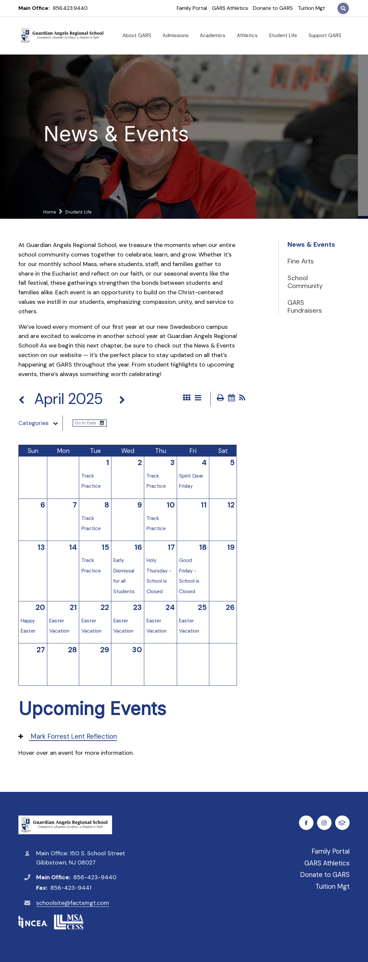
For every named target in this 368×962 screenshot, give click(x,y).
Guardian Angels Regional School (65, 825)
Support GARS (328, 35)
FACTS (342, 822)
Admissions (178, 35)
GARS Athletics (230, 8)
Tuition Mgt (311, 8)
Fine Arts (301, 261)
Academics (215, 35)
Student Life (285, 35)
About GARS (139, 35)
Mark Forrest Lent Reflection (67, 736)
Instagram (324, 822)
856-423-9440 (94, 877)
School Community (305, 282)
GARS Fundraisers (305, 306)
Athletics (250, 35)
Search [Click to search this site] (343, 8)
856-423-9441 (70, 888)
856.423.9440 (70, 8)
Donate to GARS (273, 8)
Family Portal (192, 8)
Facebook (306, 822)
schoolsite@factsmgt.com (72, 903)
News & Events (311, 244)
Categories (40, 423)
